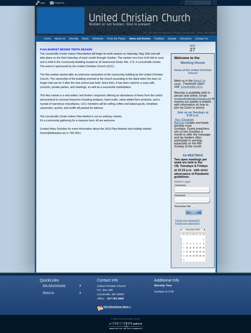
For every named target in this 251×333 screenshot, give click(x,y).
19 (194, 251)
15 (204, 247)
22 (204, 251)
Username (180, 185)
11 (190, 247)
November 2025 (193, 230)
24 (187, 255)
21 (200, 251)
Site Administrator (54, 285)
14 (200, 247)
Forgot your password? (187, 220)
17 (187, 251)
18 (190, 251)
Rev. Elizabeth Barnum (184, 121)
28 (200, 255)
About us (48, 292)
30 (184, 260)
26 (194, 255)
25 (190, 255)
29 (204, 255)
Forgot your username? (187, 223)
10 (187, 247)
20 (197, 251)
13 (197, 247)
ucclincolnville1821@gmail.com (192, 98)
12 (194, 247)
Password (180, 195)
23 (184, 255)
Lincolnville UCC (191, 86)
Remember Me (183, 206)
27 (197, 255)
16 (184, 251)
